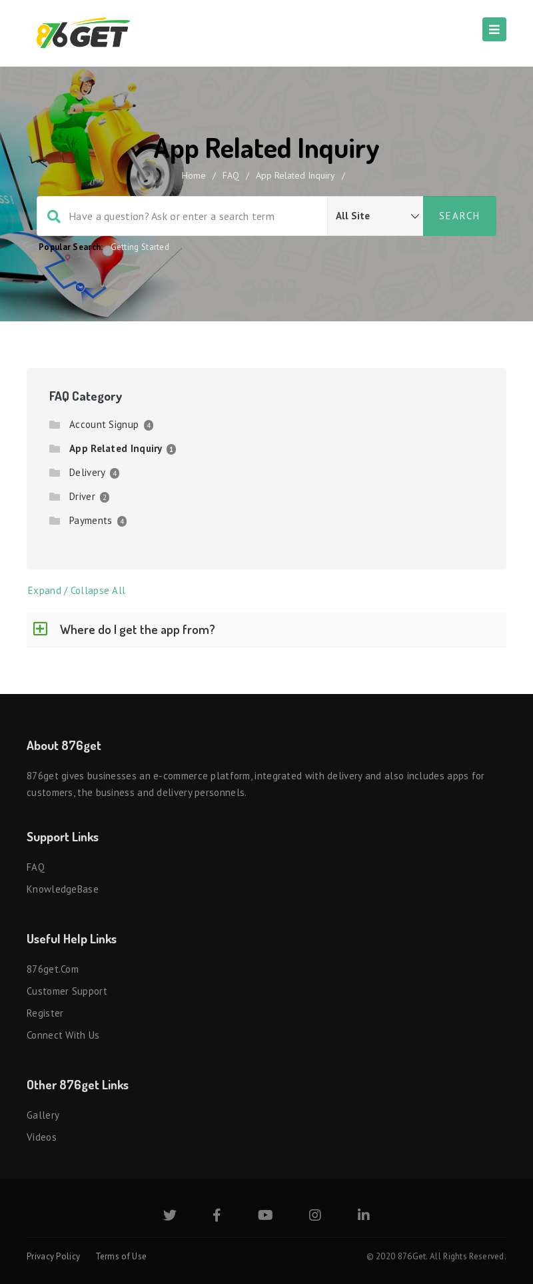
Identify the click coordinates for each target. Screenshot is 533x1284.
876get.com (53, 969)
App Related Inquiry (115, 448)
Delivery (87, 472)
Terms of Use (121, 1256)
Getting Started (140, 247)
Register (45, 1013)
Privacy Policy (53, 1256)
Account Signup (104, 424)
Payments (90, 520)
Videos (42, 1137)
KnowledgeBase (63, 889)
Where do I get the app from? (137, 629)
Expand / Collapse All (76, 590)
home (194, 175)
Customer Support (67, 991)
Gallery (43, 1115)
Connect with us (63, 1035)
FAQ (231, 175)
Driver (82, 496)
